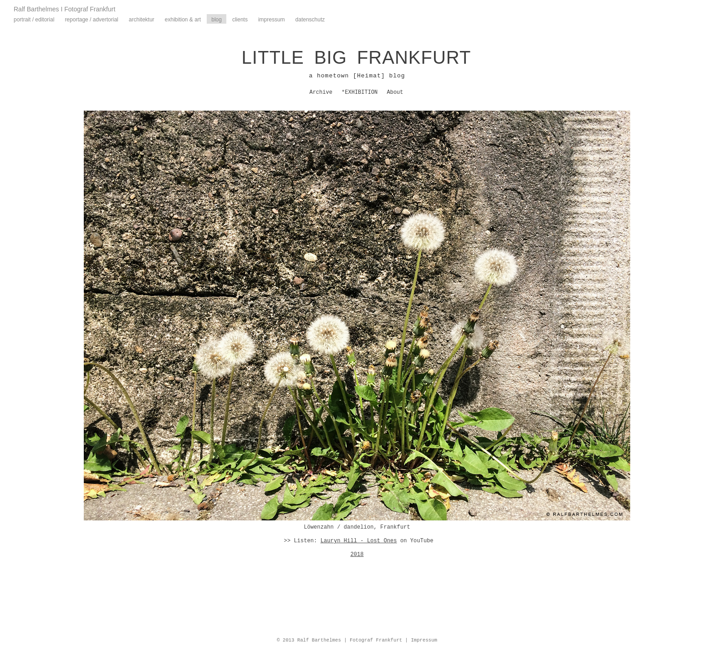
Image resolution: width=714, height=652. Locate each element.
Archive (320, 92)
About (395, 92)
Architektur (141, 19)
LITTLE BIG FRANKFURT (356, 57)
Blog (216, 19)
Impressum (271, 19)
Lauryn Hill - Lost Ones (359, 541)
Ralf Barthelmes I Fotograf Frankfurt (64, 9)
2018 (356, 554)
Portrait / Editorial (34, 19)
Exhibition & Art (183, 19)
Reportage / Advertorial (91, 19)
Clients (240, 19)
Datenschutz (310, 19)
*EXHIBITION (359, 92)
